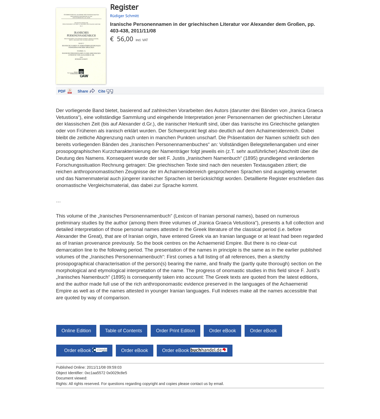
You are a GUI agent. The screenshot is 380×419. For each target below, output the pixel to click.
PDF (62, 91)
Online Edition (76, 330)
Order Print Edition (175, 330)
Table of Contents (123, 330)
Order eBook (222, 330)
